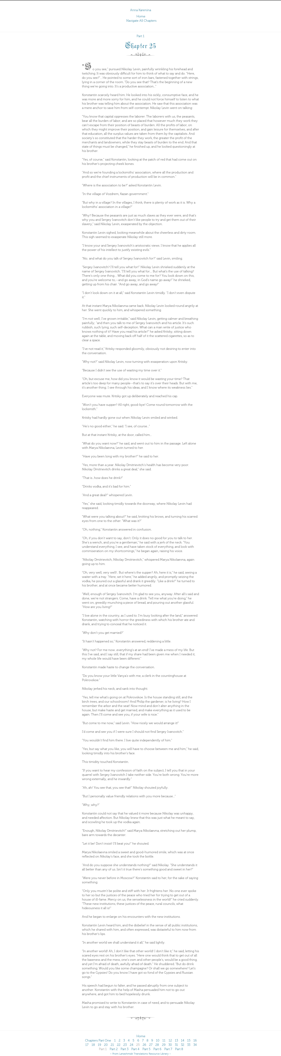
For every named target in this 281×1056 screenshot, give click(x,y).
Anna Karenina (140, 10)
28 (157, 1045)
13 (176, 1040)
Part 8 (179, 1049)
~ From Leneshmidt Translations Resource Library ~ (140, 1053)
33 (188, 1045)
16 (195, 1040)
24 (131, 1045)
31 (176, 1045)
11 (163, 1040)
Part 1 (140, 36)
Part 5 (146, 1049)
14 (182, 1040)
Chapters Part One (98, 1040)
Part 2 (114, 1049)
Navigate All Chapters (141, 20)
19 (99, 1045)
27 (150, 1045)
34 (195, 1045)
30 (170, 1045)
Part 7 (168, 1049)
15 (188, 1040)
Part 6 (157, 1049)
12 (170, 1040)
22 (118, 1045)
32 (182, 1045)
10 (157, 1040)
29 (163, 1045)
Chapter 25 (140, 45)
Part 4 (135, 1049)
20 (106, 1045)
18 (93, 1045)
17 (86, 1045)
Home (140, 16)
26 (144, 1045)
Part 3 (124, 1049)
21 (112, 1045)
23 (125, 1045)
